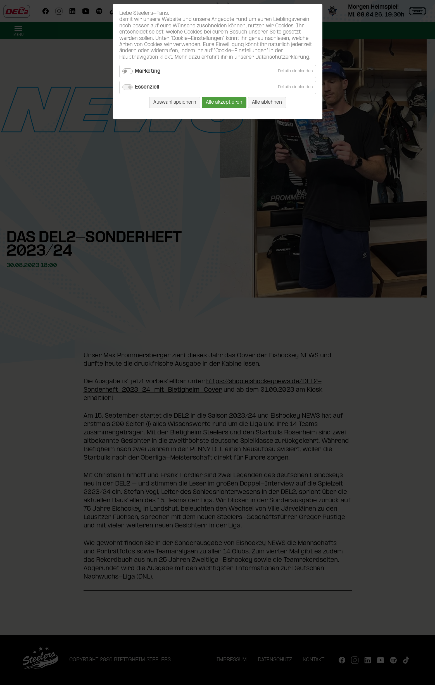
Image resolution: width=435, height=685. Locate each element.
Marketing (147, 71)
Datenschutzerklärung (282, 57)
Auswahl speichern (174, 102)
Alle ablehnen (267, 102)
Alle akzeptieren (224, 102)
